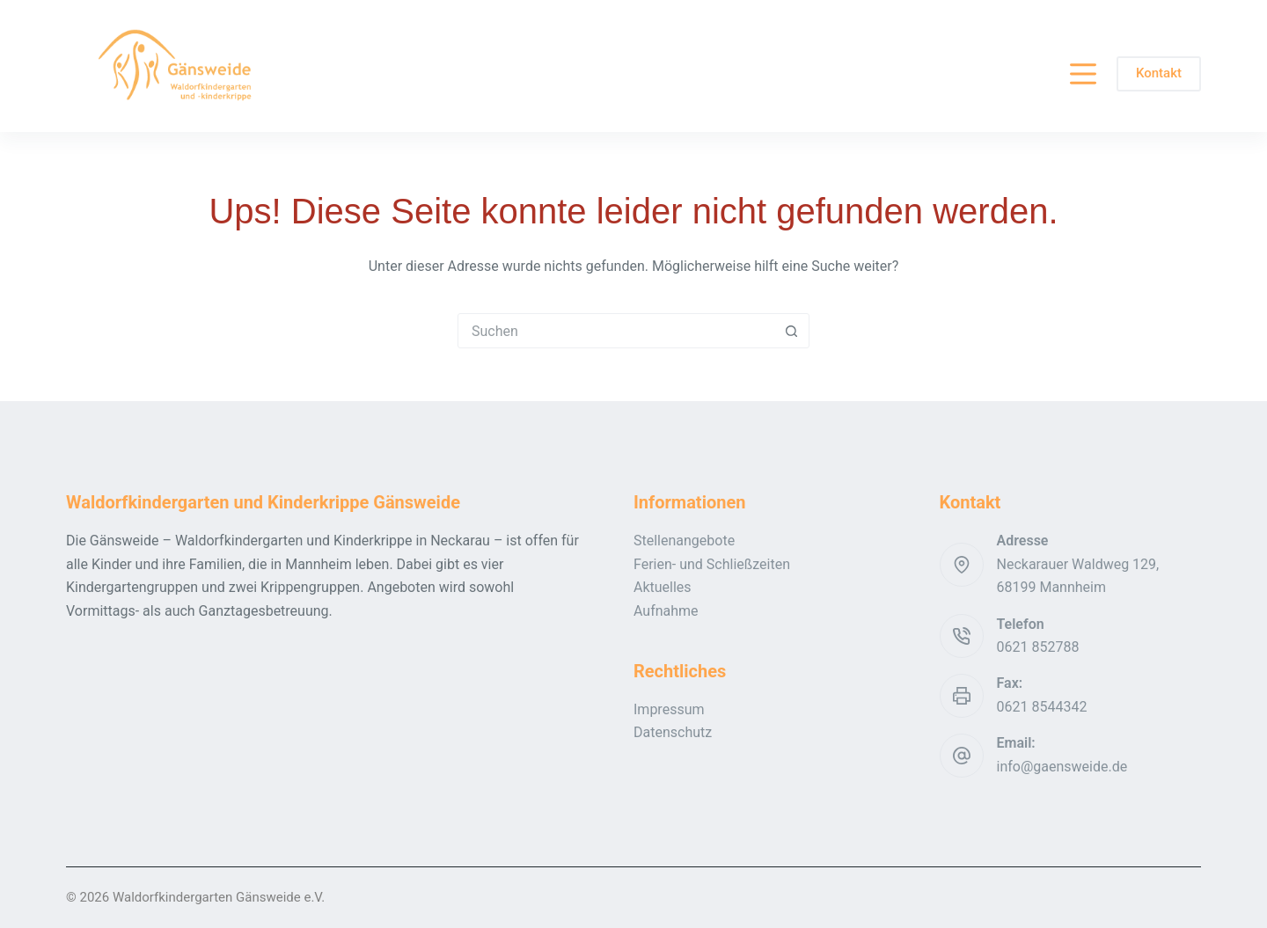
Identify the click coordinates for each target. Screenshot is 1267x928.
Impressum (669, 709)
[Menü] (1083, 74)
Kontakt (1159, 73)
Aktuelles (663, 587)
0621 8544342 (1042, 706)
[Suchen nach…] (615, 330)
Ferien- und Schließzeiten (712, 564)
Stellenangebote (684, 540)
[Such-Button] (791, 330)
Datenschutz (673, 732)
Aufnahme (666, 611)
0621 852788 (1038, 647)
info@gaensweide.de (1062, 766)
